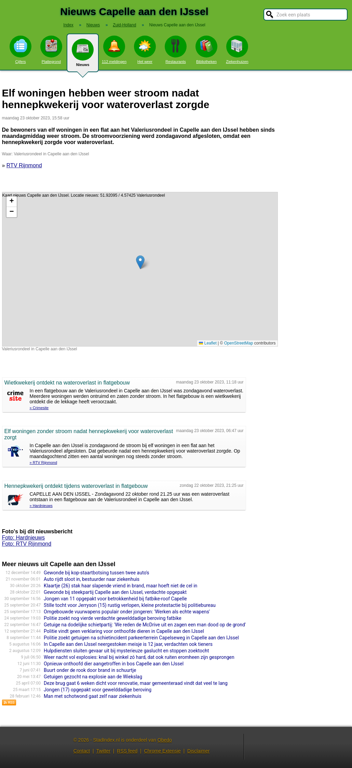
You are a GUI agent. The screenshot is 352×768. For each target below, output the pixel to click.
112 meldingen (114, 50)
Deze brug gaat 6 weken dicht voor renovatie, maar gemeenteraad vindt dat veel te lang (136, 683)
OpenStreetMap (238, 343)
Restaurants (176, 50)
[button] (140, 262)
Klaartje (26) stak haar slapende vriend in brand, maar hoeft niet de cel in (120, 585)
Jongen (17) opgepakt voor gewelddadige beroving (97, 689)
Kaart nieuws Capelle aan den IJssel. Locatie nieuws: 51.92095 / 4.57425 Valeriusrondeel (139, 269)
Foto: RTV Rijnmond (27, 544)
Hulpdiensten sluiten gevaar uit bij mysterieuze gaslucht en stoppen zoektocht (126, 650)
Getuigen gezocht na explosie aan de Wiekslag (93, 676)
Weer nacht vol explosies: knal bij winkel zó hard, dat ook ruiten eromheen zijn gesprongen (139, 657)
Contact (81, 751)
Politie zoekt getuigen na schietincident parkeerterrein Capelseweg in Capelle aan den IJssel (141, 637)
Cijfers (20, 50)
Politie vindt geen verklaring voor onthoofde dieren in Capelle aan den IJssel (124, 631)
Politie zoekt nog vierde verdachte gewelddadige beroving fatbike (112, 618)
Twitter (103, 751)
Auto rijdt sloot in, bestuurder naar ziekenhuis (91, 579)
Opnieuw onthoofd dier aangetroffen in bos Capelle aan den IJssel (114, 663)
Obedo (165, 740)
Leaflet (207, 343)
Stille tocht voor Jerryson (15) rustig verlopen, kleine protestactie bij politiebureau (130, 605)
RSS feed (127, 751)
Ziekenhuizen (237, 50)
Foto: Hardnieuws (23, 538)
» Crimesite (39, 408)
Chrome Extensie (162, 751)
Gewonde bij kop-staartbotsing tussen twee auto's (96, 572)
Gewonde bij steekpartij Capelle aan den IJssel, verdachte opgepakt (115, 592)
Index (68, 25)
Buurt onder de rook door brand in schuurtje (90, 670)
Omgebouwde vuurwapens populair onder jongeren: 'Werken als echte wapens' (127, 611)
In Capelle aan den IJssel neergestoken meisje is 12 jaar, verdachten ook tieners (128, 644)
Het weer (145, 50)
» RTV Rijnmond (43, 462)
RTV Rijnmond (24, 165)
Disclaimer (198, 751)
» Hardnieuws (41, 506)
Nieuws (83, 55)
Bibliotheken (206, 50)
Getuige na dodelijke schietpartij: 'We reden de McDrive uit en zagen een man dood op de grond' (145, 624)
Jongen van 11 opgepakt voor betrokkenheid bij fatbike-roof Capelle (115, 598)
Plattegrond (51, 50)
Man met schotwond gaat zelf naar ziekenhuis (92, 696)
